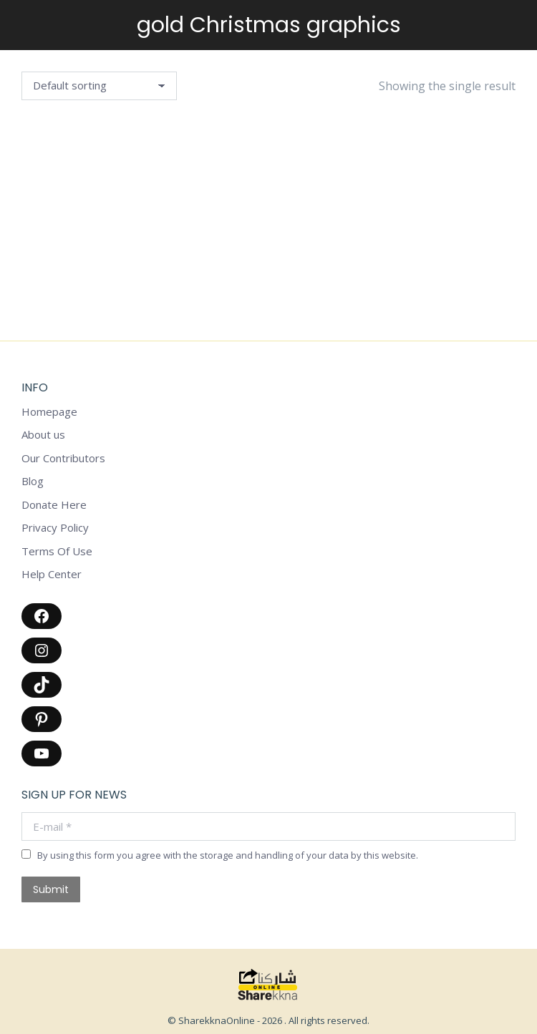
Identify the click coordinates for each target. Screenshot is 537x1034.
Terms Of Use (56, 551)
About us (43, 435)
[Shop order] (99, 86)
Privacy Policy (55, 528)
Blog (32, 481)
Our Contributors (63, 458)
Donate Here (54, 505)
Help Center (51, 574)
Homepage (49, 412)
